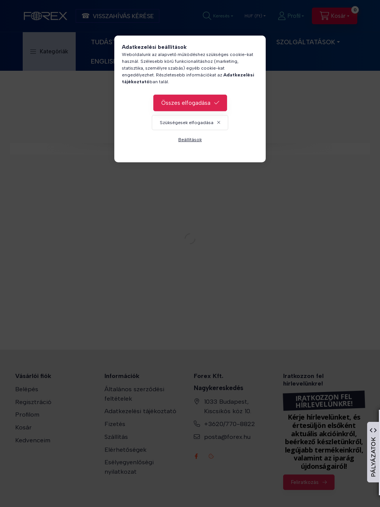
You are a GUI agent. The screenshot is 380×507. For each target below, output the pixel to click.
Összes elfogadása (185, 103)
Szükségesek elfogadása (186, 122)
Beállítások (190, 139)
